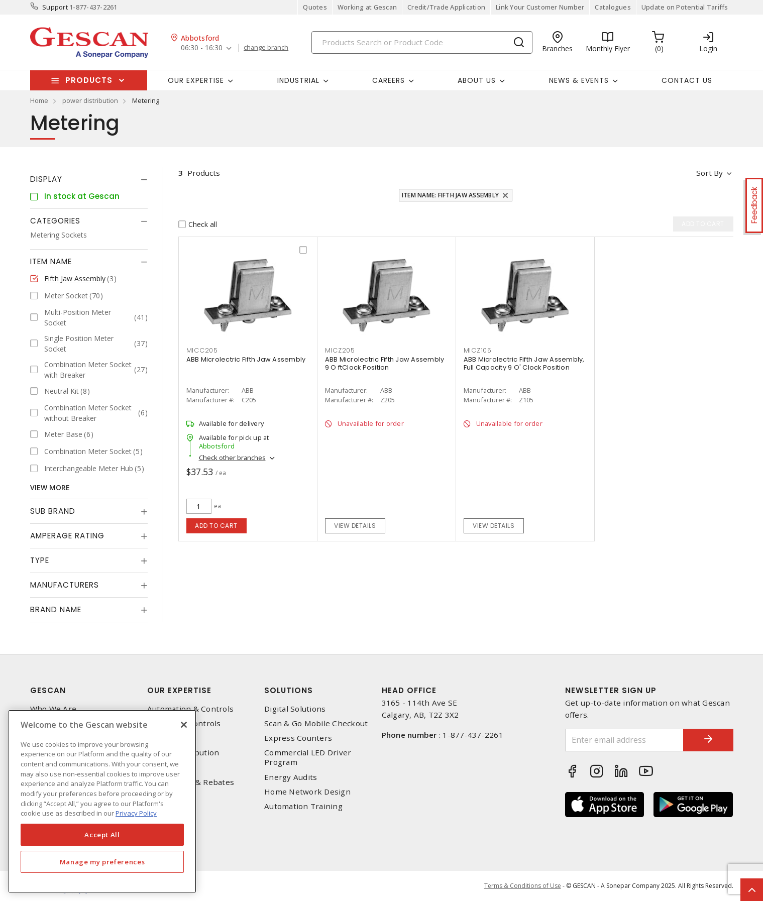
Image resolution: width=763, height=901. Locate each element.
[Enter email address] (624, 740)
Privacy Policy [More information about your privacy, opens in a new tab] (136, 813)
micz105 (478, 350)
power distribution (90, 100)
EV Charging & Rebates (190, 782)
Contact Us (687, 80)
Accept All (102, 834)
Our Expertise (179, 690)
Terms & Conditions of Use (522, 885)
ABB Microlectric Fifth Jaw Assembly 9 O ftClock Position (385, 363)
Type (39, 560)
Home (39, 100)
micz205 (340, 350)
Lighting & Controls (184, 723)
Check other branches (232, 457)
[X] (184, 725)
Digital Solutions (294, 709)
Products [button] (89, 80)
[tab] (89, 179)
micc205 (202, 350)
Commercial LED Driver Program (307, 757)
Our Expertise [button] (196, 80)
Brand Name (55, 609)
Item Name (51, 261)
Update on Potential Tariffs (684, 7)
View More (50, 487)
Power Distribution (183, 752)
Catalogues (613, 7)
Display (46, 179)
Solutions (288, 690)
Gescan (48, 690)
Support (55, 7)
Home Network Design (307, 792)
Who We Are (53, 709)
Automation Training (303, 806)
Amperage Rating (67, 535)
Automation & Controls (190, 709)
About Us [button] (477, 80)
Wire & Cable (171, 767)
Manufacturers (64, 585)
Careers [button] (388, 80)
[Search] (421, 42)
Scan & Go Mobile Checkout (316, 723)
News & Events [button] (579, 80)
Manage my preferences (102, 861)
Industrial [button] (298, 80)
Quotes (315, 7)
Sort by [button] (710, 173)
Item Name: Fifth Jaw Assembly (450, 195)
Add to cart (216, 525)
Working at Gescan (367, 7)
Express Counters (298, 738)
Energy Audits (290, 777)
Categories (55, 220)
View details (355, 525)
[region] (102, 801)
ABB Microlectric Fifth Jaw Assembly (246, 359)
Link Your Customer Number (540, 7)
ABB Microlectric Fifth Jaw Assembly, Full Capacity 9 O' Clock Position (524, 363)
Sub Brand (52, 511)
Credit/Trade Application (446, 7)
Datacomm (167, 738)
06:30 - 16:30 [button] (202, 48)
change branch (266, 48)
